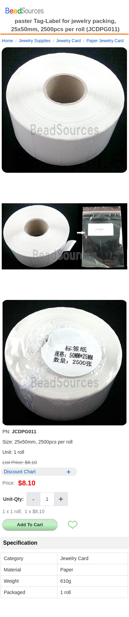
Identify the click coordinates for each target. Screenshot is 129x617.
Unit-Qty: (13, 499)
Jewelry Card (68, 40)
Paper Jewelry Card (104, 40)
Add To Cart (30, 524)
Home (7, 40)
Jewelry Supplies (34, 40)
